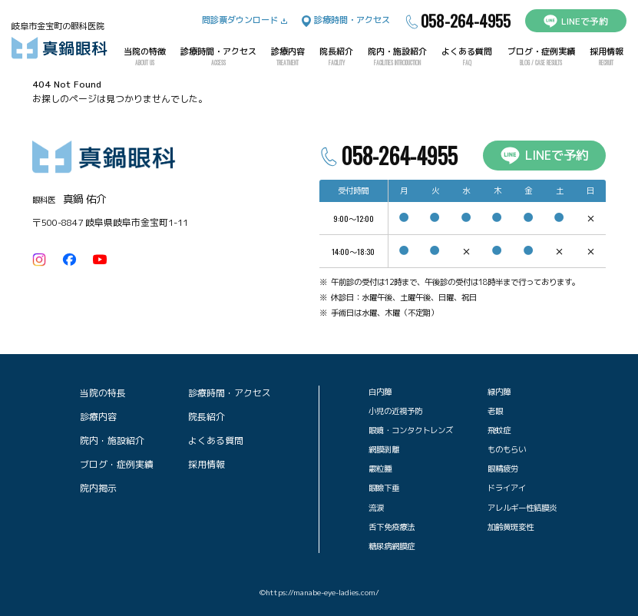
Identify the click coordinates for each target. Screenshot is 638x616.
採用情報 (606, 56)
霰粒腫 (380, 468)
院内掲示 (98, 488)
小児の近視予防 (395, 411)
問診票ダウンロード (244, 20)
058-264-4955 (458, 21)
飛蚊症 (499, 430)
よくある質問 (466, 56)
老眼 (495, 411)
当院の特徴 (145, 56)
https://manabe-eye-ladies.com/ (322, 593)
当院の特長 (103, 392)
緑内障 (499, 391)
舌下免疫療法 (392, 527)
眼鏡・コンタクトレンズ (411, 430)
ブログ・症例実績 (541, 56)
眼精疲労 (503, 468)
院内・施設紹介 (397, 56)
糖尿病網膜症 (392, 546)
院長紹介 (336, 56)
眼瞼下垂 (384, 487)
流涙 (376, 507)
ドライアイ (507, 487)
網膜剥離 (384, 449)
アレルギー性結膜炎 (522, 507)
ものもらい (507, 449)
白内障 (380, 391)
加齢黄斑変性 (511, 527)
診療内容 (288, 56)
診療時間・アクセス (346, 20)
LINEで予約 (576, 21)
